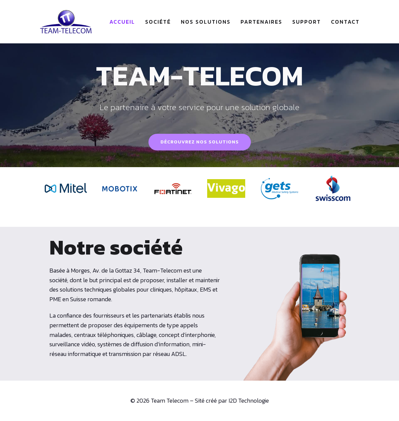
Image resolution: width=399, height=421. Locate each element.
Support (306, 22)
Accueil (122, 22)
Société (158, 22)
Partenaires (261, 22)
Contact (345, 22)
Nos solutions (206, 22)
